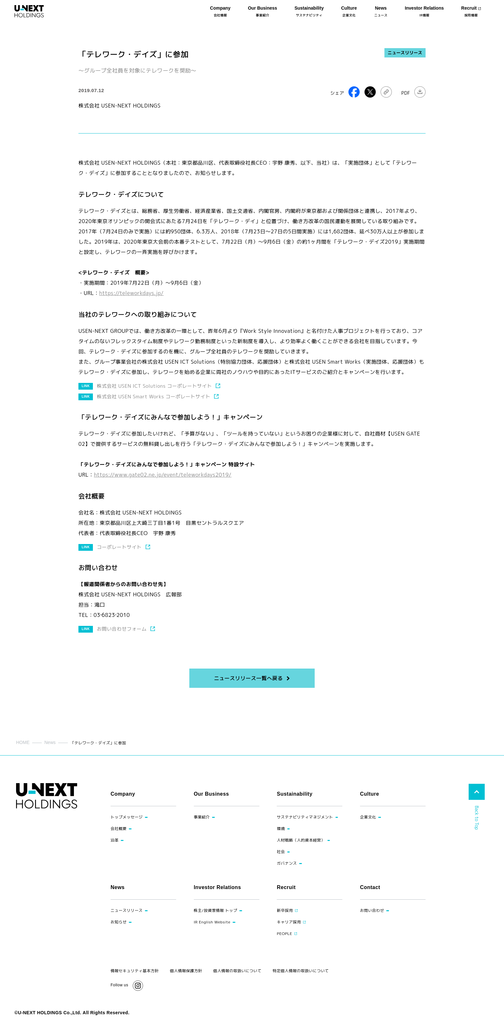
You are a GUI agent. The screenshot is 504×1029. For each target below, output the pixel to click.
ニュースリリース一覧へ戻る (248, 678)
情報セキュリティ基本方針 (135, 970)
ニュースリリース (405, 53)
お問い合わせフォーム (122, 629)
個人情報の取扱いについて (237, 970)
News (50, 742)
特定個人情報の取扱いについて (301, 970)
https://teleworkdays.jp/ (131, 293)
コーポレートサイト (119, 547)
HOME (23, 742)
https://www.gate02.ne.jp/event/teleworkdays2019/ (162, 474)
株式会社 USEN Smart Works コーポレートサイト (153, 396)
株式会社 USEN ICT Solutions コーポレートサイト (154, 386)
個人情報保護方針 (186, 970)
